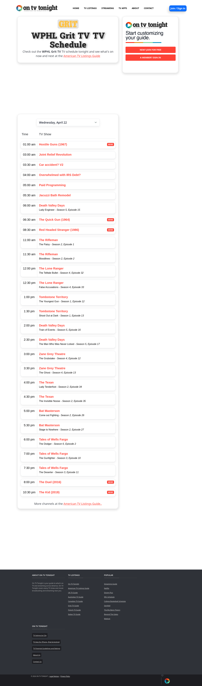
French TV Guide (74, 610)
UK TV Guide (73, 592)
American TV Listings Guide (81, 56)
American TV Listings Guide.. (82, 504)
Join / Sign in (178, 8)
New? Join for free (150, 49)
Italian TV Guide (74, 614)
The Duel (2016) (50, 482)
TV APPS (123, 8)
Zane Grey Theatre (52, 354)
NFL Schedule (109, 597)
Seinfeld (107, 605)
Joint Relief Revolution (55, 154)
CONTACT (149, 8)
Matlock (107, 618)
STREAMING (107, 8)
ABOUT (135, 8)
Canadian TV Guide (75, 601)
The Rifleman (48, 240)
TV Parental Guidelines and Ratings (46, 648)
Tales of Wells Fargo (53, 439)
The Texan (46, 382)
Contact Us (37, 661)
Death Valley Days (52, 205)
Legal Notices (54, 676)
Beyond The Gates (111, 614)
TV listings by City (39, 635)
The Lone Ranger (51, 268)
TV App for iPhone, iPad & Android (46, 642)
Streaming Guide (110, 584)
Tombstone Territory (53, 297)
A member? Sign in (150, 57)
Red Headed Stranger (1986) (59, 229)
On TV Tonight (73, 584)
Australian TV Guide (75, 597)
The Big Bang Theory (112, 610)
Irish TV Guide (73, 605)
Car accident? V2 (51, 164)
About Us (36, 655)
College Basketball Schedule (115, 601)
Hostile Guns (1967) (53, 144)
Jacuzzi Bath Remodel (55, 195)
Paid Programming (52, 185)
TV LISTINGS (90, 8)
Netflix (106, 588)
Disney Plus (108, 592)
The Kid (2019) (49, 492)
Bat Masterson (49, 410)
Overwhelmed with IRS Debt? (60, 175)
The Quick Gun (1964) (54, 219)
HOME (76, 8)
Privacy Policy (65, 676)
